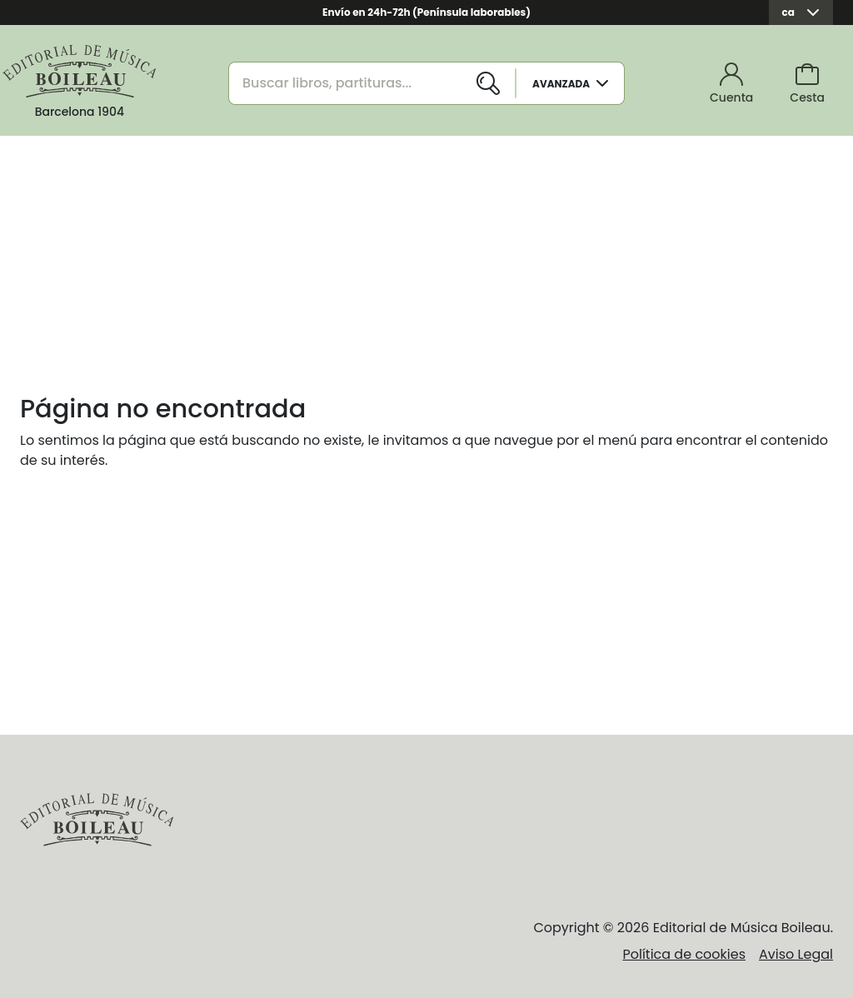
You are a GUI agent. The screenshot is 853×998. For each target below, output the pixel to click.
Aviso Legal (796, 954)
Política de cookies (684, 954)
